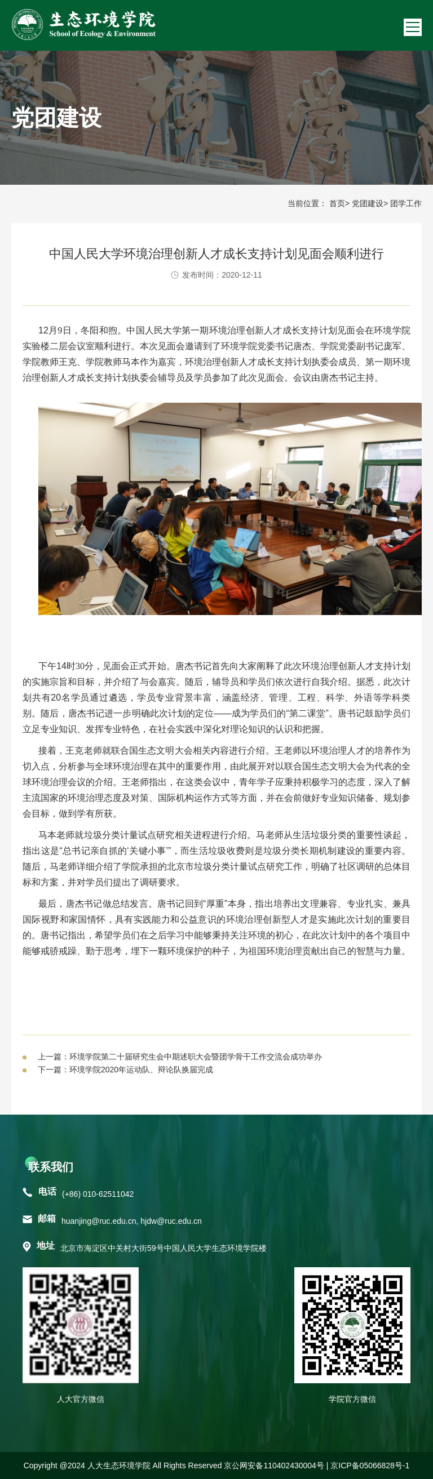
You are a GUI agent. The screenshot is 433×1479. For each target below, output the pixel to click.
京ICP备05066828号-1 (369, 1465)
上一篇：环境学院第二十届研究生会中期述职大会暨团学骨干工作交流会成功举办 (180, 1056)
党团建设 (367, 203)
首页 (337, 203)
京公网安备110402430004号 (274, 1465)
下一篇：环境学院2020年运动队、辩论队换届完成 (125, 1069)
